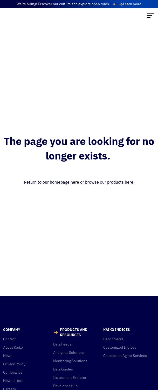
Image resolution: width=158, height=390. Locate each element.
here (75, 182)
